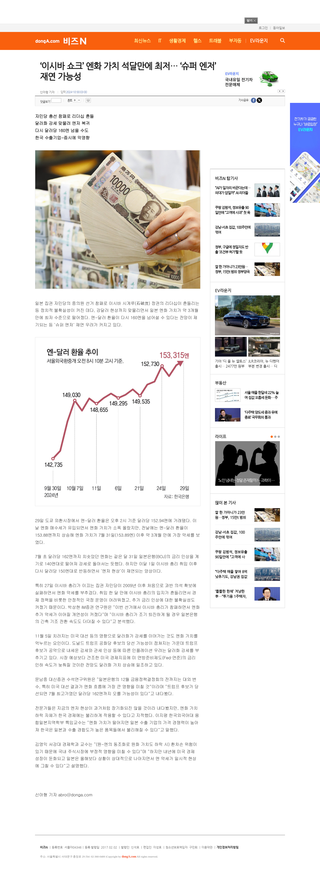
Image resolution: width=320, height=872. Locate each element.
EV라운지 (259, 40)
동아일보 (279, 28)
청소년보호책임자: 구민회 (182, 847)
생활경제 (177, 40)
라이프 (220, 436)
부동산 (220, 383)
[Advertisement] (153, 11)
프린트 (88, 100)
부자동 (235, 40)
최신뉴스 (142, 40)
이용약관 (207, 847)
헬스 (197, 40)
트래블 (215, 40)
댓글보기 (45, 101)
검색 (282, 40)
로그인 (263, 28)
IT (160, 40)
